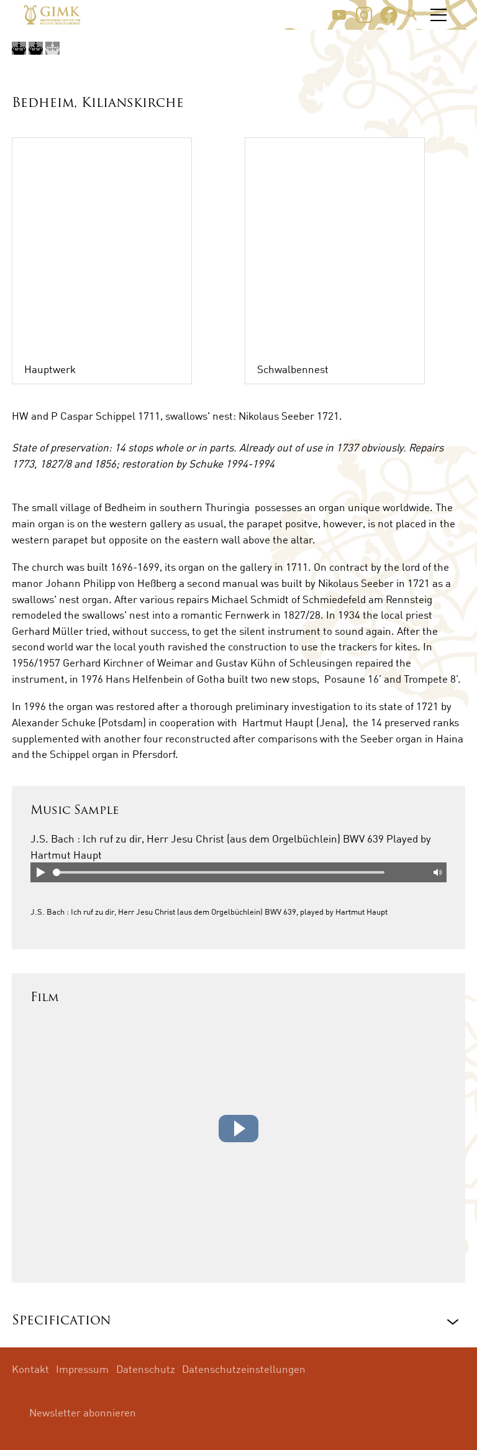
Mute (437, 872)
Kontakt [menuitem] (30, 1368)
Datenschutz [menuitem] (145, 1368)
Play (40, 872)
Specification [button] (61, 1321)
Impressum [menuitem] (82, 1368)
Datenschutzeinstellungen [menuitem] (244, 1368)
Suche (412, 15)
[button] (339, 14)
